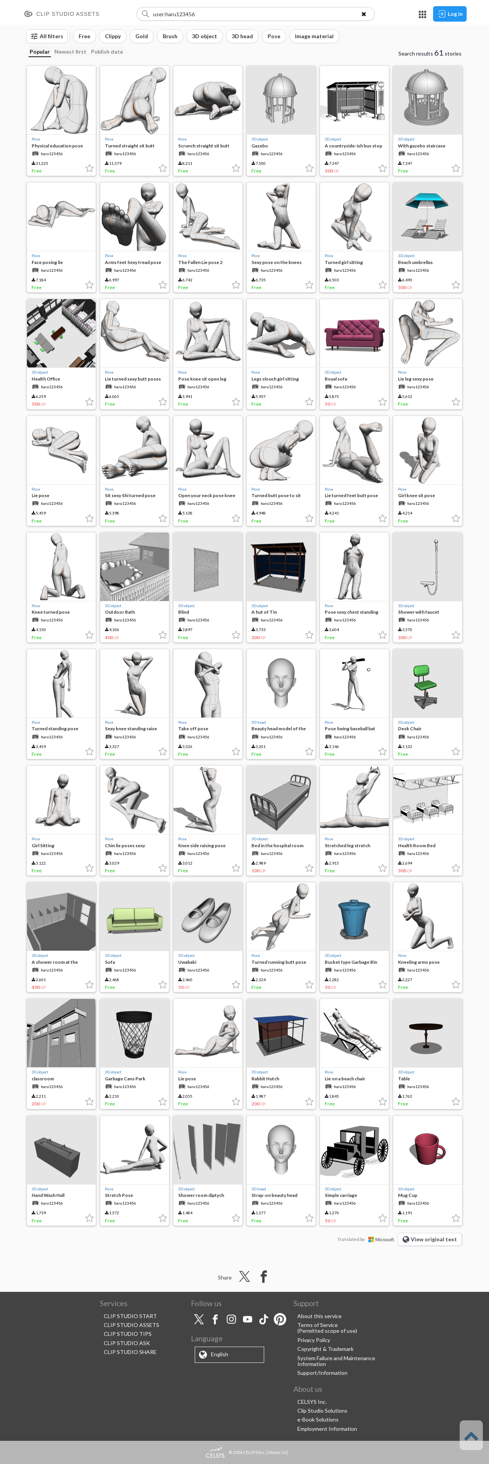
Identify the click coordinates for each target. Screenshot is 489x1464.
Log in (450, 14)
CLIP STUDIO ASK (127, 1343)
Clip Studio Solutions (322, 1410)
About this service (319, 1316)
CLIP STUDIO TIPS (128, 1333)
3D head (258, 722)
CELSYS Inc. (312, 1401)
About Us (277, 1452)
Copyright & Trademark (325, 1349)
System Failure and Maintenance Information (336, 1361)
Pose (36, 139)
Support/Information (322, 1372)
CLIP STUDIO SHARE (130, 1352)
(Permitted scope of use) (327, 1330)
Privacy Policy (313, 1340)
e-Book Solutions (318, 1419)
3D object (259, 139)
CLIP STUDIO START (130, 1316)
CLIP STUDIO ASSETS (131, 1325)
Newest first (70, 51)
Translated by (367, 1239)
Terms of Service (317, 1325)
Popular (40, 51)
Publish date (107, 51)
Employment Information (327, 1428)
